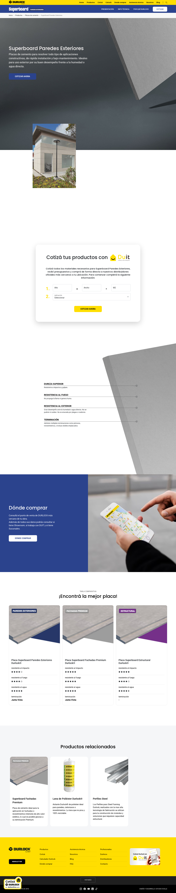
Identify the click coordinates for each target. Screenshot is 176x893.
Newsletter (17, 861)
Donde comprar (120, 2)
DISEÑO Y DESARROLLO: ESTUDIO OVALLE (153, 889)
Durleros (103, 854)
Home (81, 2)
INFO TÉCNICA (123, 9)
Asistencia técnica (136, 2)
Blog (158, 2)
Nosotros (150, 2)
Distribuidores (106, 859)
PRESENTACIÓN (107, 9)
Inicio (11, 15)
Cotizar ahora (22, 76)
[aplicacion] (92, 296)
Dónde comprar (46, 864)
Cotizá (100, 2)
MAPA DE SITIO (24, 889)
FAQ (71, 864)
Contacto (104, 864)
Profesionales (106, 849)
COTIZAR (160, 9)
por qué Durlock (141, 9)
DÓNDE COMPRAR (23, 538)
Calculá (108, 2)
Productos (91, 2)
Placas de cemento (31, 15)
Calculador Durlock (47, 859)
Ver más (88, 880)
